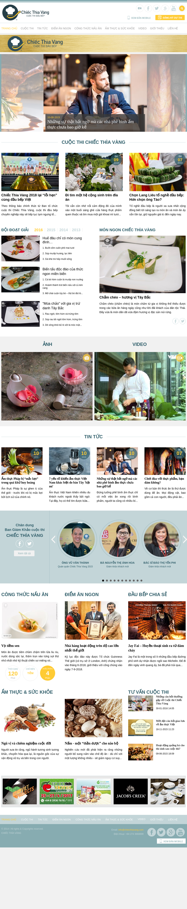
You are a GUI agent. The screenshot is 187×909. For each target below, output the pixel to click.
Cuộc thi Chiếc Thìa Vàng (93, 142)
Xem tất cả (24, 553)
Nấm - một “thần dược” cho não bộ (91, 743)
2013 (76, 230)
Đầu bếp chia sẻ (147, 594)
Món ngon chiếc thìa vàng (127, 230)
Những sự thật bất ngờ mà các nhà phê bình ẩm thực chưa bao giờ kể (117, 482)
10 (138, 581)
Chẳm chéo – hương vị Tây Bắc (125, 297)
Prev (53, 539)
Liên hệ (173, 28)
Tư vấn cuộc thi (148, 692)
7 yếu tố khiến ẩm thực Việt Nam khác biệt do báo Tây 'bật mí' (69, 482)
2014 (63, 230)
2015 (51, 230)
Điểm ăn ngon (61, 28)
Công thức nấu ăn (88, 28)
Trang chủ (9, 28)
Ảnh (47, 344)
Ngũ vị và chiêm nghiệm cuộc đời (26, 743)
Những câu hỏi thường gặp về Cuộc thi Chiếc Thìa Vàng (169, 700)
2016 (38, 230)
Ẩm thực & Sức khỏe (120, 28)
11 (141, 581)
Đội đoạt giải (15, 230)
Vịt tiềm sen (10, 646)
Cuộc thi (27, 28)
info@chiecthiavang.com (131, 829)
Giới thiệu (157, 28)
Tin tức (42, 28)
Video (142, 28)
